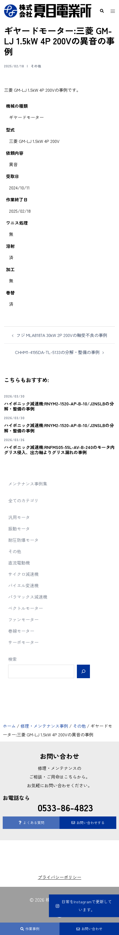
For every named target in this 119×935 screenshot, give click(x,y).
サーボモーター (23, 642)
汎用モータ (19, 517)
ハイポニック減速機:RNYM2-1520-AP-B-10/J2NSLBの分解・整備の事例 (59, 406)
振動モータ (19, 528)
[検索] (83, 671)
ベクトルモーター (25, 608)
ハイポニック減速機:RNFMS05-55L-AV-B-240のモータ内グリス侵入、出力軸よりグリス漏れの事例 (59, 449)
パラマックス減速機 (27, 596)
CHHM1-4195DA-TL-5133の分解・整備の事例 (57, 352)
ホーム (9, 726)
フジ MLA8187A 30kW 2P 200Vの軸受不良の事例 (61, 335)
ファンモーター (23, 619)
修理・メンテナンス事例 (44, 726)
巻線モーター (21, 631)
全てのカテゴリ (23, 500)
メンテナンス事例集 (27, 483)
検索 (12, 659)
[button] (101, 10)
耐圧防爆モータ (23, 540)
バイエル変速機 (23, 585)
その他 (36, 66)
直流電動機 (19, 562)
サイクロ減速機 (23, 574)
